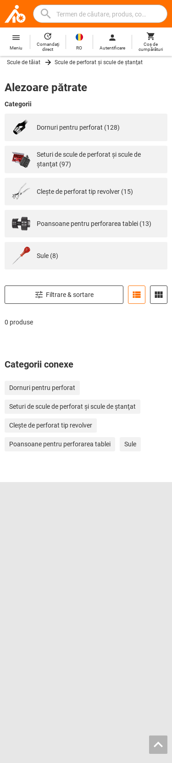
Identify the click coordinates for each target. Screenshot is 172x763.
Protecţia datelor (135, 747)
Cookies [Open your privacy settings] (86, 755)
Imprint (25, 747)
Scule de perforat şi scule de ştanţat (99, 62)
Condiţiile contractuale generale (75, 747)
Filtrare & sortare (64, 294)
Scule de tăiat (23, 62)
